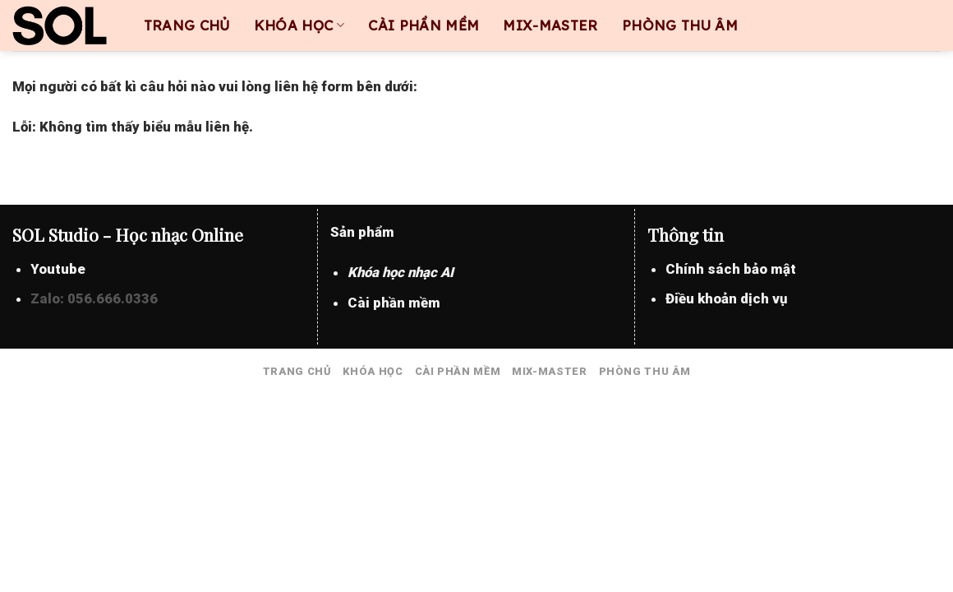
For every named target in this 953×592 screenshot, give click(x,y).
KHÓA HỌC (299, 25)
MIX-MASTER (550, 25)
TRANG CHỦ (187, 25)
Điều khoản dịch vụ (726, 298)
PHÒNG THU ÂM (680, 25)
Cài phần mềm (394, 302)
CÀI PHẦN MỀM (423, 25)
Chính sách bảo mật (730, 269)
